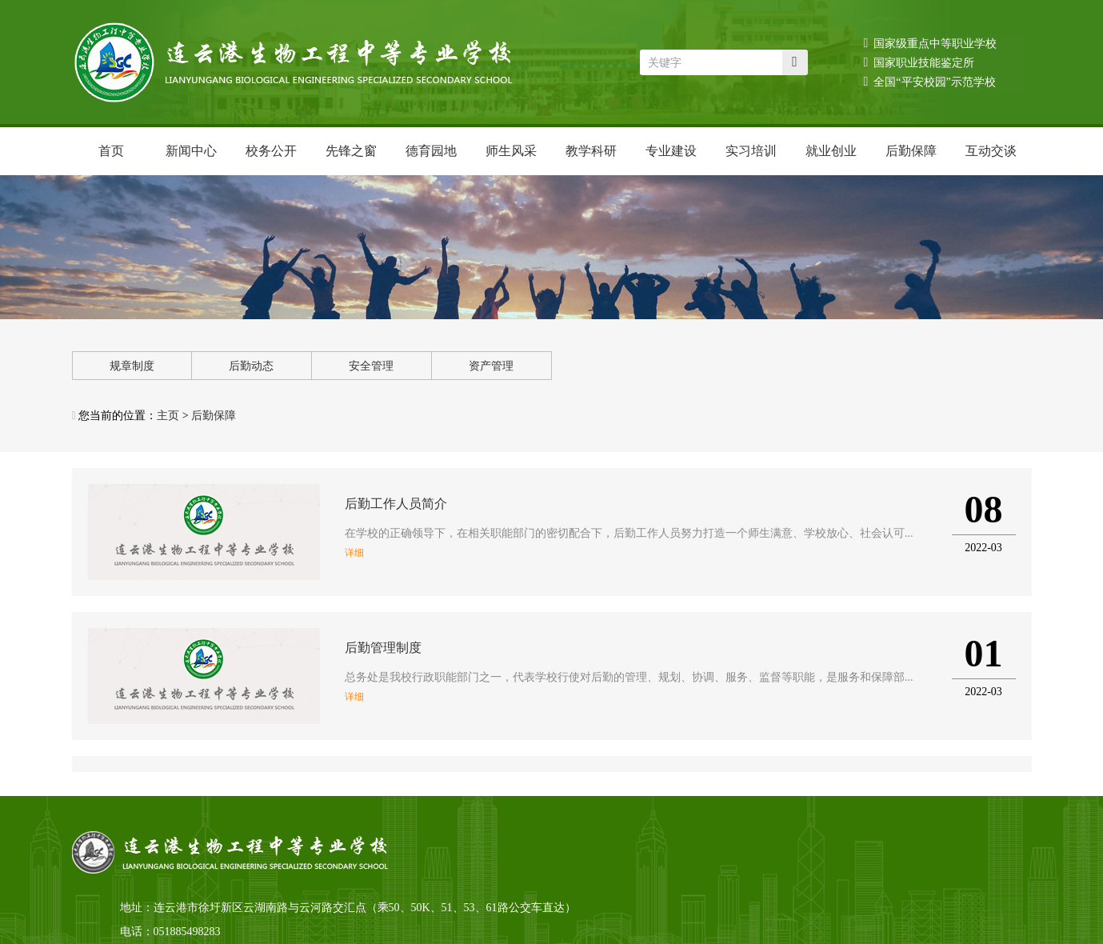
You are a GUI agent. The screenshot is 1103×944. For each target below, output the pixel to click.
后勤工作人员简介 (396, 503)
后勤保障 (911, 151)
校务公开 (271, 151)
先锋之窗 (351, 151)
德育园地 (431, 151)
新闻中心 (191, 151)
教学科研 (591, 151)
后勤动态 (251, 366)
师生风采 (511, 151)
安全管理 (371, 366)
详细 (354, 552)
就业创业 (831, 151)
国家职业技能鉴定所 (919, 62)
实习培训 (751, 151)
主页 (168, 416)
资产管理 (491, 366)
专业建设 (671, 151)
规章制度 (132, 366)
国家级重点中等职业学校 (930, 43)
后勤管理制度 (383, 647)
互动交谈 (991, 151)
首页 (111, 151)
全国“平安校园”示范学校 (930, 81)
